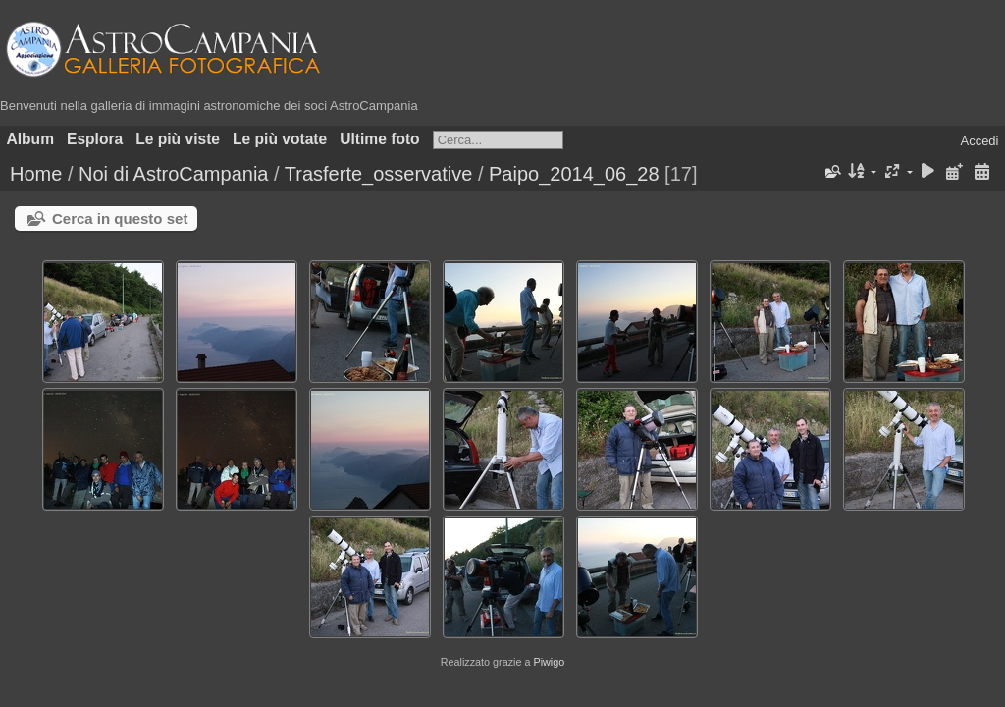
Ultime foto (379, 139)
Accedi (979, 141)
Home (36, 174)
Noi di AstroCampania (173, 174)
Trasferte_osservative (379, 174)
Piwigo (548, 662)
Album (31, 139)
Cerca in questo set (119, 218)
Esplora (95, 139)
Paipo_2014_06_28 (574, 174)
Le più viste (177, 139)
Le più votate (280, 139)
